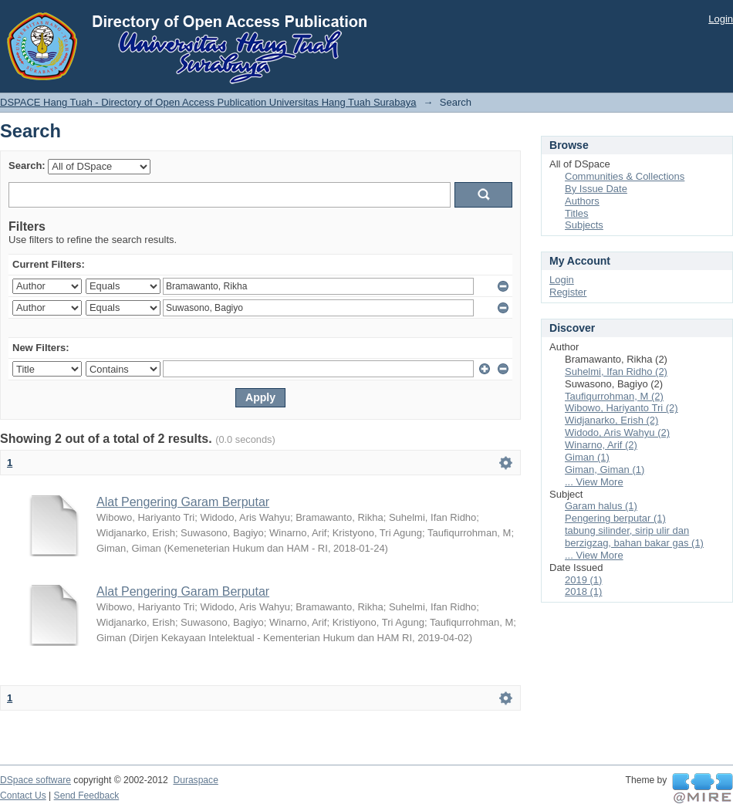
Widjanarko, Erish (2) (611, 420)
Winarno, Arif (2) (601, 445)
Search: (27, 165)
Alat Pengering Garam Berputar (182, 501)
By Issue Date (596, 188)
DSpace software (35, 780)
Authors (582, 201)
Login (720, 19)
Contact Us (23, 795)
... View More (594, 482)
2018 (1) (583, 591)
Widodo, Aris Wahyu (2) (617, 432)
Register (567, 292)
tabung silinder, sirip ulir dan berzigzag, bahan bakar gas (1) (634, 537)
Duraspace (195, 780)
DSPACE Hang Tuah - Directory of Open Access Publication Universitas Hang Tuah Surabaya (208, 102)
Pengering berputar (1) (615, 518)
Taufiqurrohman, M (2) (614, 396)
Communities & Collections (624, 176)
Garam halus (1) (601, 506)
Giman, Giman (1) (604, 469)
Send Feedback (87, 795)
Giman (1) (587, 457)
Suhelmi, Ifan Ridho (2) (616, 371)
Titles (577, 213)
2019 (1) (583, 580)
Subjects (584, 225)
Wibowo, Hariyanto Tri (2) (621, 408)
